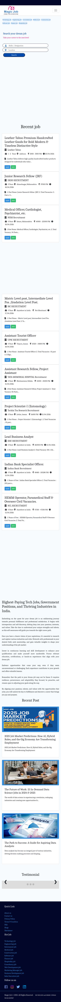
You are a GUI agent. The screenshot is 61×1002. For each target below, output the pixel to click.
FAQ (5, 925)
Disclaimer (8, 930)
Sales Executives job (11, 976)
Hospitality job (23, 23)
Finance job (14, 23)
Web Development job (12, 967)
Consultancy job (10, 964)
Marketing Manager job (13, 970)
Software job (6, 23)
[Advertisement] (30, 93)
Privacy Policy (9, 919)
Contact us (8, 916)
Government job (27, 19)
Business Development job (14, 973)
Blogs (6, 928)
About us (7, 913)
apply (7, 167)
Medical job (36, 19)
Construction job (46, 19)
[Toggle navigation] (55, 10)
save (13, 167)
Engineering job (17, 19)
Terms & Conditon (11, 922)
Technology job (7, 19)
